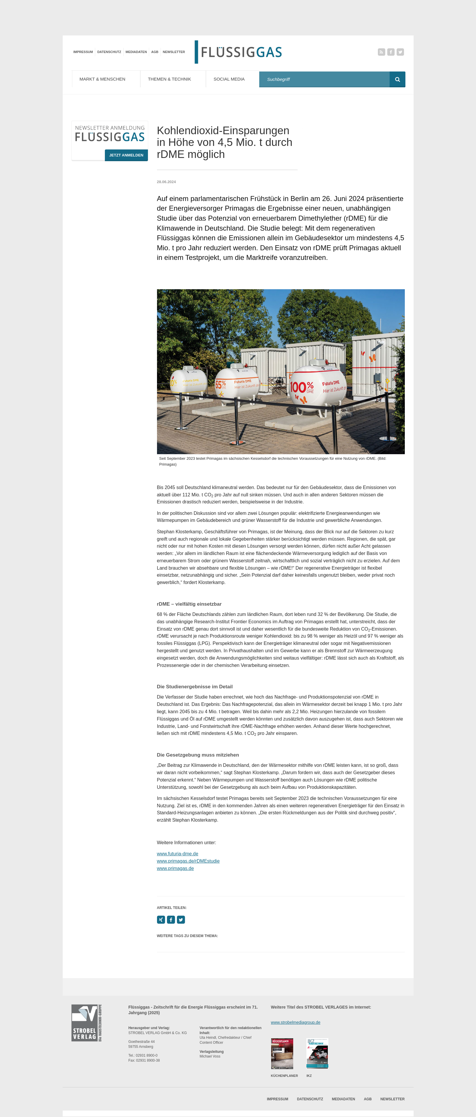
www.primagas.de (175, 868)
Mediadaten (136, 52)
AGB (154, 52)
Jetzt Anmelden (126, 155)
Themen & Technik (177, 78)
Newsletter (174, 52)
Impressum (83, 52)
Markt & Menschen (107, 78)
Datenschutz (109, 52)
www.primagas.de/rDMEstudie (188, 861)
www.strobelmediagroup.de (295, 1022)
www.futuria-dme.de (177, 854)
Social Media (238, 78)
